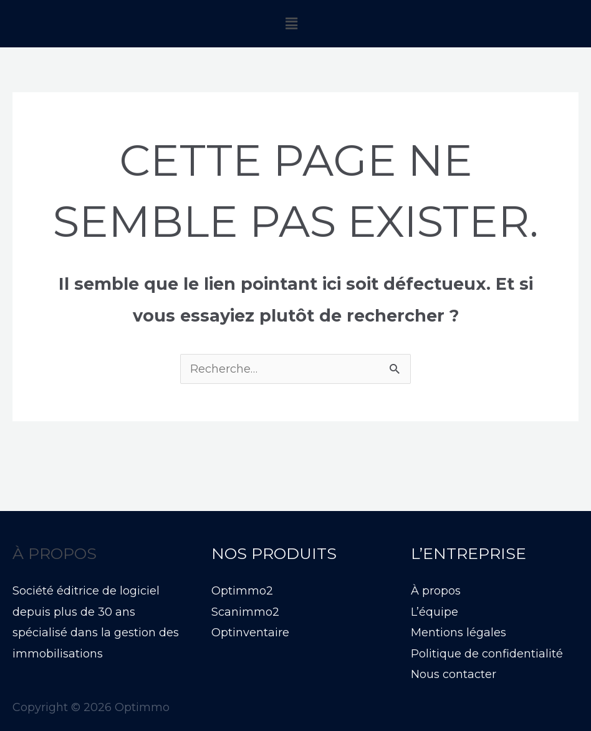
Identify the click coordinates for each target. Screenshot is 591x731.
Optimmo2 (242, 591)
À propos (436, 591)
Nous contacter (453, 674)
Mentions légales (458, 632)
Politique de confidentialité (487, 654)
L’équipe (434, 612)
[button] (291, 24)
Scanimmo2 (245, 612)
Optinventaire (250, 632)
